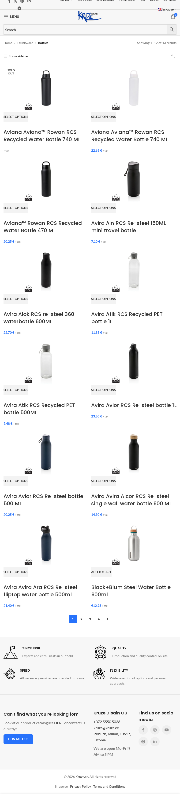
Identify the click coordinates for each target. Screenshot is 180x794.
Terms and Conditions (109, 786)
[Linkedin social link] (155, 741)
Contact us (18, 739)
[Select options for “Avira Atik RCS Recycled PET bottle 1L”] (103, 303)
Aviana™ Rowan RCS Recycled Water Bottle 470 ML (43, 227)
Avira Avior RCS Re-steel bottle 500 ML (43, 500)
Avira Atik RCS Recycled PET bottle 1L (127, 318)
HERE (59, 723)
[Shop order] (172, 56)
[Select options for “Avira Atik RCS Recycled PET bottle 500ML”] (16, 394)
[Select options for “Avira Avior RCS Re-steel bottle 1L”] (103, 394)
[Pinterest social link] (143, 741)
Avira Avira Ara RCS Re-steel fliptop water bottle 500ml (40, 591)
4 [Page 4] (99, 619)
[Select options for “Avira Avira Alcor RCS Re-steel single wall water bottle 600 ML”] (103, 485)
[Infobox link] (39, 652)
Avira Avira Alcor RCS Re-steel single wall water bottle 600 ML (131, 500)
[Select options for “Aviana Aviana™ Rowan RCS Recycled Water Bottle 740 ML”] (16, 121)
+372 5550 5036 (107, 721)
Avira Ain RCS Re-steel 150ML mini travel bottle (128, 227)
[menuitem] (167, 9)
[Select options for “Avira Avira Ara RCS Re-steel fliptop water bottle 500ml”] (16, 576)
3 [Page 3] (90, 619)
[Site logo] (90, 16)
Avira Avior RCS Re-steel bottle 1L (133, 405)
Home (8, 43)
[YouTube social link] (166, 730)
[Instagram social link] (155, 730)
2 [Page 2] (81, 619)
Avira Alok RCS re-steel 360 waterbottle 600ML (39, 318)
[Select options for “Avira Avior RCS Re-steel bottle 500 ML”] (16, 485)
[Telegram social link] (19, 8)
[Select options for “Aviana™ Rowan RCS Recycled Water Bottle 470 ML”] (16, 212)
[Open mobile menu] (11, 16)
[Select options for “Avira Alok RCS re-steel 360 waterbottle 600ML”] (16, 303)
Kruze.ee (81, 777)
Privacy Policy (80, 786)
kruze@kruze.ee (106, 727)
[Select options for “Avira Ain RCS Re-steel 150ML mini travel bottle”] (103, 212)
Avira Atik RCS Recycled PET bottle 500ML (39, 409)
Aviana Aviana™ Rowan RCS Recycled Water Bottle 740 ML (42, 135)
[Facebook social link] (143, 730)
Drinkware (25, 43)
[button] (101, 576)
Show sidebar (18, 56)
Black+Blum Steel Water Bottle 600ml (131, 591)
